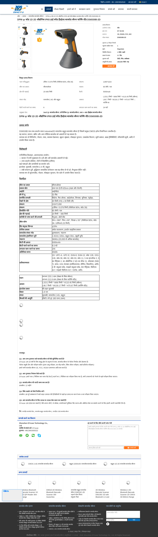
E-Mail (70, 531)
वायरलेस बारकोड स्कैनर (36, 16)
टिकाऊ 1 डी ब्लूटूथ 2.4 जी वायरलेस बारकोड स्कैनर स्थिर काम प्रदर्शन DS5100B (61, 525)
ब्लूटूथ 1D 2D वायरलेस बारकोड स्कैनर (123, 464)
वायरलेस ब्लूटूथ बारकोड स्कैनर (43, 411)
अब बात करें (132, 2)
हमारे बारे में (71, 9)
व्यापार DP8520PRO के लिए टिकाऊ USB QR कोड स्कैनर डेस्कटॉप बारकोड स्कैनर (90, 524)
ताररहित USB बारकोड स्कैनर (61, 411)
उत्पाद (24, 16)
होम (19, 16)
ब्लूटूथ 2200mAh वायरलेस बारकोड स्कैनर (83, 464)
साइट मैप (77, 531)
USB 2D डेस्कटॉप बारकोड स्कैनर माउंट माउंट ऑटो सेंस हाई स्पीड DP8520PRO (90, 520)
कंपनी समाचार (132, 9)
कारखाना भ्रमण (84, 9)
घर (42, 9)
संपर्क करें (111, 9)
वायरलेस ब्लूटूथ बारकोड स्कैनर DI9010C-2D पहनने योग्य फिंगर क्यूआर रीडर (78, 493)
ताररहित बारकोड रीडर (28, 411)
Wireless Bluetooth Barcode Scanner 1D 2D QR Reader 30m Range (30, 493)
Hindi (144, 2)
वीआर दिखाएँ (59, 9)
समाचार (121, 9)
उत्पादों (48, 9)
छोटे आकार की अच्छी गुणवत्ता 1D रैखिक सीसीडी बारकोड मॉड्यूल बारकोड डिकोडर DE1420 (32, 521)
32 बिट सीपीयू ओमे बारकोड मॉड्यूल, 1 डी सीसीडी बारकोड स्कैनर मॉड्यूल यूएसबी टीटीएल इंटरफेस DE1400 (31, 527)
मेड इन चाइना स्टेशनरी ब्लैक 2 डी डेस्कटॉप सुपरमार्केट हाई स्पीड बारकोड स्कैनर (89, 515)
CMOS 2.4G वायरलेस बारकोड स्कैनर (40, 464)
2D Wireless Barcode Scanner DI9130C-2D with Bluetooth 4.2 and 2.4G (102, 494)
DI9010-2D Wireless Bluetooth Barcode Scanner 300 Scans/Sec (54, 493)
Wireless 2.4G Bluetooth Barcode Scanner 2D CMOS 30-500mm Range (127, 493)
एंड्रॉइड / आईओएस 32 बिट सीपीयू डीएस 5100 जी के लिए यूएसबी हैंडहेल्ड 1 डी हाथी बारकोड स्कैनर (61, 520)
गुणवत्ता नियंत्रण (99, 9)
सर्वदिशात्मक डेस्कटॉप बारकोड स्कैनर (88, 511)
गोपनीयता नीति (31, 535)
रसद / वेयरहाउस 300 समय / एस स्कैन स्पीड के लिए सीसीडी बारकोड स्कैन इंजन (32, 512)
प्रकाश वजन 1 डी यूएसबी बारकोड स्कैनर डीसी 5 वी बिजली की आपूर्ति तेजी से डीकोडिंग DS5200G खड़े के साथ (62, 513)
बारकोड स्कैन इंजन (26, 506)
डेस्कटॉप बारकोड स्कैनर (86, 506)
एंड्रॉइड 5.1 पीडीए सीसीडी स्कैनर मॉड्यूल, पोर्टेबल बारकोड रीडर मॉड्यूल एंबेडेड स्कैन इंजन (32, 517)
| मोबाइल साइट (85, 531)
